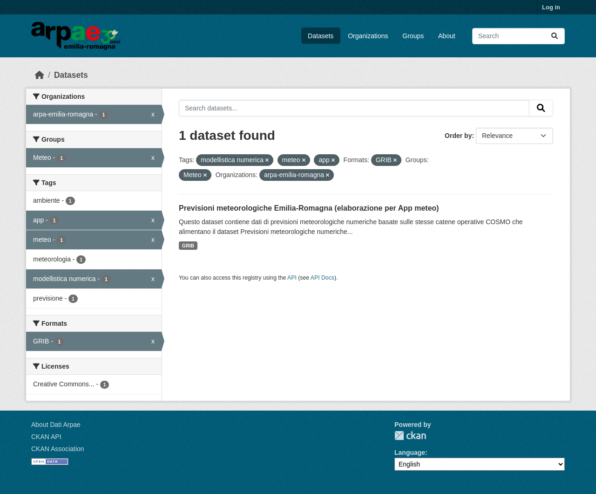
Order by (458, 135)
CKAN (410, 435)
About (446, 36)
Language (409, 452)
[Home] (39, 75)
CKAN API (46, 436)
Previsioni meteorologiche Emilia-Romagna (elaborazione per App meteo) (309, 208)
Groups (413, 36)
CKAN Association (57, 449)
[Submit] (554, 36)
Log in (551, 7)
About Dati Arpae (56, 424)
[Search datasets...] (518, 36)
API (292, 277)
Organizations (368, 36)
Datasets (320, 36)
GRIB (188, 245)
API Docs (322, 277)
